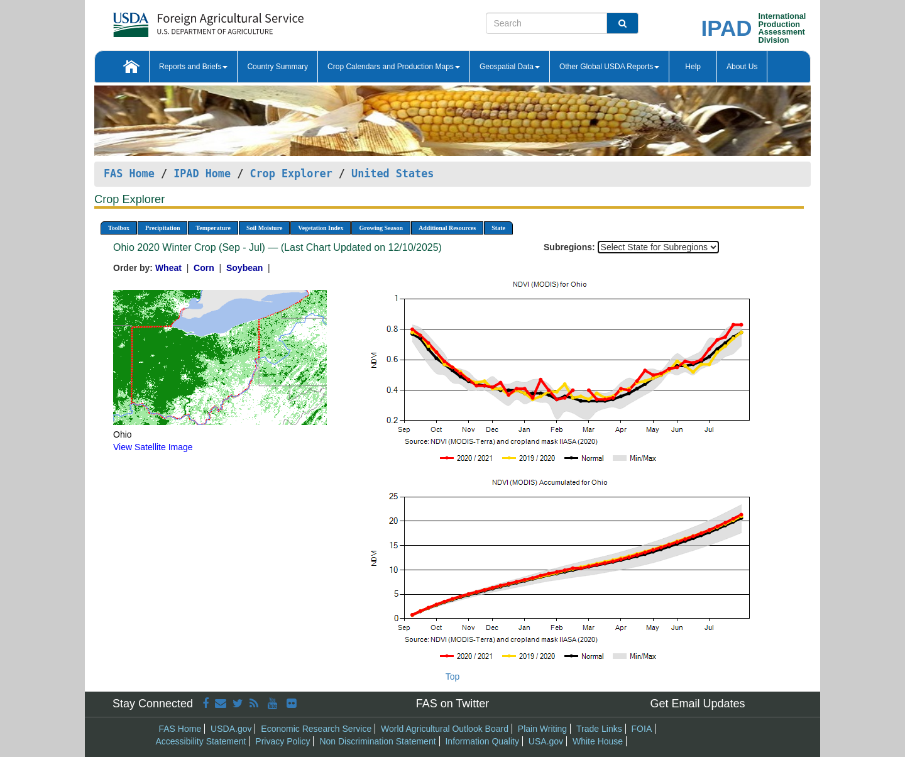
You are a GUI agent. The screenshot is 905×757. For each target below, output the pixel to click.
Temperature (213, 227)
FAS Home (129, 173)
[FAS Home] (177, 20)
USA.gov (546, 741)
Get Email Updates (697, 703)
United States (392, 173)
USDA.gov (231, 729)
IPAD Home (202, 173)
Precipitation (162, 227)
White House (598, 741)
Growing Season (381, 227)
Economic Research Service (316, 729)
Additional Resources (447, 227)
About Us (742, 66)
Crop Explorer (291, 173)
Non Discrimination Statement (377, 741)
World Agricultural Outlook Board (444, 729)
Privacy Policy (282, 741)
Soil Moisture (264, 227)
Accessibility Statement (201, 741)
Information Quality (482, 741)
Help (693, 66)
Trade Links (599, 729)
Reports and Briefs (193, 66)
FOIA (642, 729)
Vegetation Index (320, 227)
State (498, 227)
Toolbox (118, 227)
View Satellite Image (153, 447)
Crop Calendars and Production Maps (393, 66)
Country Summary (277, 66)
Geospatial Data (510, 66)
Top (453, 676)
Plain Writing (542, 729)
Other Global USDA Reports (609, 66)
